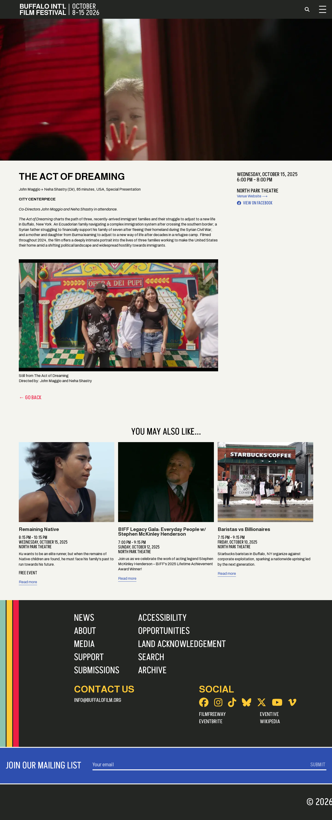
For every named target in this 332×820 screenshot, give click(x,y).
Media (84, 644)
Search (151, 657)
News (84, 617)
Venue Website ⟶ (252, 196)
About (85, 631)
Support (89, 657)
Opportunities (164, 631)
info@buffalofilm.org (97, 700)
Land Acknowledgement (182, 644)
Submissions (96, 670)
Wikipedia (270, 721)
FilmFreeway (212, 714)
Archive (152, 670)
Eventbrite (210, 721)
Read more (28, 582)
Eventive (269, 714)
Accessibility (162, 617)
